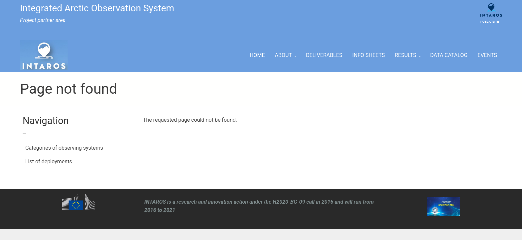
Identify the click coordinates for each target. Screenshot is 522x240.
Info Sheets (368, 55)
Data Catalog (448, 55)
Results (405, 55)
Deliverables (324, 55)
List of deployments (48, 161)
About (283, 55)
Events (487, 55)
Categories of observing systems (64, 148)
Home (257, 55)
